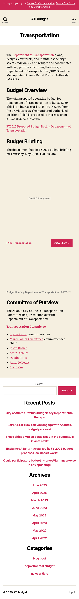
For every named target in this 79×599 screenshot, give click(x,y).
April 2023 (39, 523)
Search (39, 384)
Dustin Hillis (18, 358)
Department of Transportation (33, 55)
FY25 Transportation (19, 243)
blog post (39, 558)
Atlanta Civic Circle (65, 3)
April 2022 (39, 538)
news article (39, 573)
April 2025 (39, 492)
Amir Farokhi (19, 353)
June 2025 (39, 485)
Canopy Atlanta (42, 6)
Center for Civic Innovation (41, 3)
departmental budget (40, 566)
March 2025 (39, 500)
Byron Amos (18, 334)
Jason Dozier (18, 348)
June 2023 (39, 508)
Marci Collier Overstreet (26, 339)
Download (61, 242)
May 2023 (39, 515)
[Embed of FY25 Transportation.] (39, 198)
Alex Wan (16, 367)
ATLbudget (39, 19)
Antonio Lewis (20, 363)
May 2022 (40, 530)
